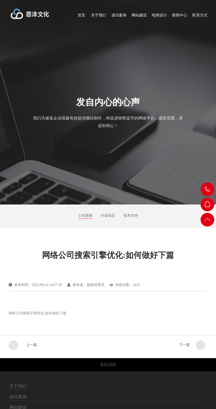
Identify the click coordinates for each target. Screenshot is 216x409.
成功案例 (18, 397)
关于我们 (18, 386)
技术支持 (131, 215)
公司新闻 (85, 215)
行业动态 (108, 215)
